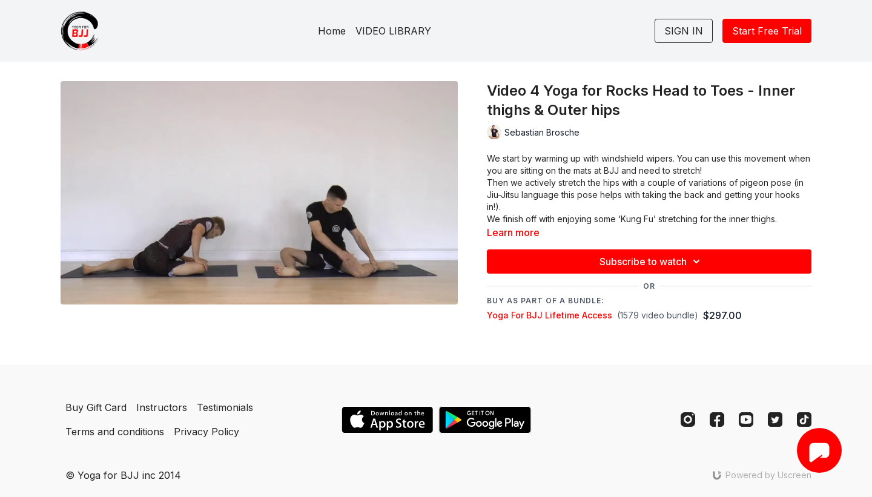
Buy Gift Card (96, 407)
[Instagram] (688, 419)
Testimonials (225, 407)
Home (332, 31)
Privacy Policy (206, 432)
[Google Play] (485, 419)
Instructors (161, 407)
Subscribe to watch (652, 261)
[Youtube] (746, 419)
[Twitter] (775, 419)
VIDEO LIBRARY (393, 31)
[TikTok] (804, 419)
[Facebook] (717, 419)
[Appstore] (387, 419)
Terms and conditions (114, 432)
